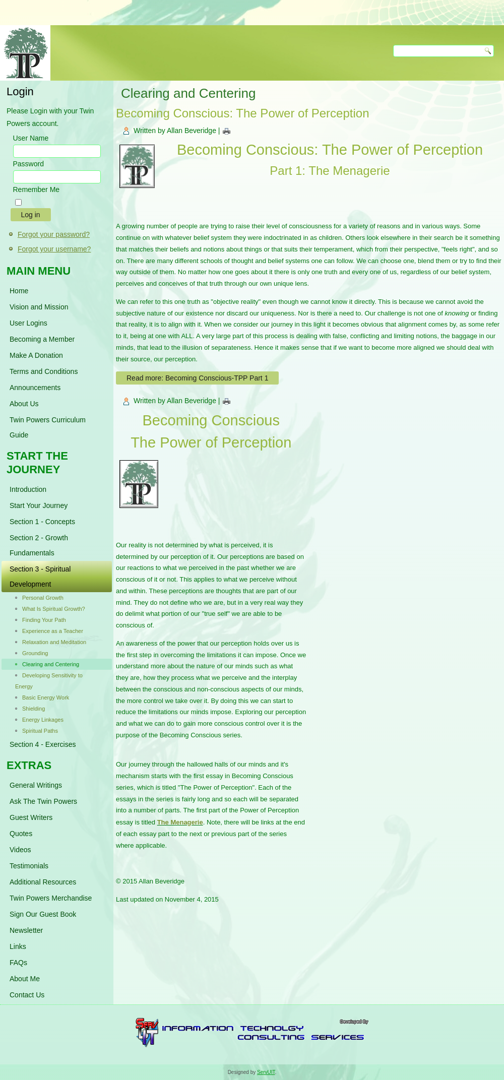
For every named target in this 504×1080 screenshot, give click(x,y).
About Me (25, 979)
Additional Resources (43, 882)
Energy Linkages (43, 720)
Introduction (28, 489)
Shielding (33, 709)
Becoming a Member (42, 339)
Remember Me (36, 189)
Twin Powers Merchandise (51, 898)
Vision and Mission (39, 307)
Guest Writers (31, 817)
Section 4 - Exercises (43, 744)
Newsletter (26, 930)
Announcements (35, 388)
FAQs (18, 963)
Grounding (35, 653)
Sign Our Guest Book (43, 914)
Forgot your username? (54, 249)
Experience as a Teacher (52, 631)
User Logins (28, 323)
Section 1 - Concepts (42, 522)
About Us (24, 404)
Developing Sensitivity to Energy (49, 680)
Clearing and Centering (50, 664)
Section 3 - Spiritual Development (40, 576)
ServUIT (266, 1072)
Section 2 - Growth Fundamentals (39, 545)
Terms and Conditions (44, 371)
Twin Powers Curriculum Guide (48, 427)
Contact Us (27, 995)
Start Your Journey (39, 505)
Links (18, 946)
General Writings (36, 785)
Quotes (21, 834)
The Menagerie (180, 822)
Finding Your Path (44, 620)
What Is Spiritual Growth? (53, 609)
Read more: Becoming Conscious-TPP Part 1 (197, 378)
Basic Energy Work (45, 697)
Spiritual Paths (40, 731)
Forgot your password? (54, 234)
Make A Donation (36, 355)
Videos (20, 850)
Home (19, 291)
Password (28, 164)
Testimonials (29, 866)
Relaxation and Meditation (54, 642)
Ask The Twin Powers (43, 801)
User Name (31, 138)
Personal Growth (43, 598)
